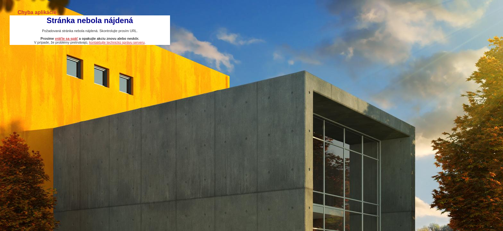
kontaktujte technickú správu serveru (117, 42)
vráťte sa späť (66, 38)
